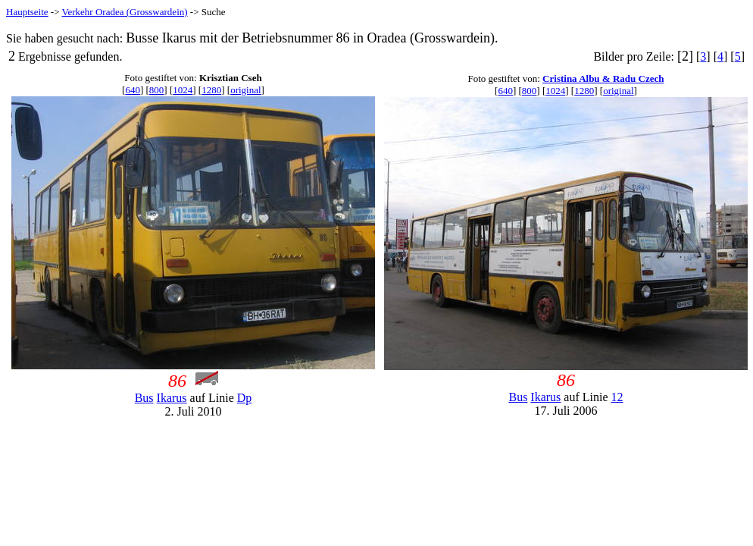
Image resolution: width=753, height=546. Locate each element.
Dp (244, 397)
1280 (211, 90)
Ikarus (172, 397)
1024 (182, 90)
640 (132, 90)
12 (617, 397)
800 (156, 90)
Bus (144, 397)
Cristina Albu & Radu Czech (603, 78)
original (245, 90)
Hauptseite (27, 11)
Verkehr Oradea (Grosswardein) (125, 11)
